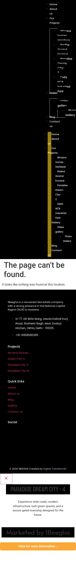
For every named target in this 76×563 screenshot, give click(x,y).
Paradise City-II (18, 365)
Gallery (12, 406)
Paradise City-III (18, 371)
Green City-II (16, 359)
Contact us (15, 412)
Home (12, 388)
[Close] (6, 478)
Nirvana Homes (18, 353)
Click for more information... (37, 546)
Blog (11, 400)
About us (14, 394)
